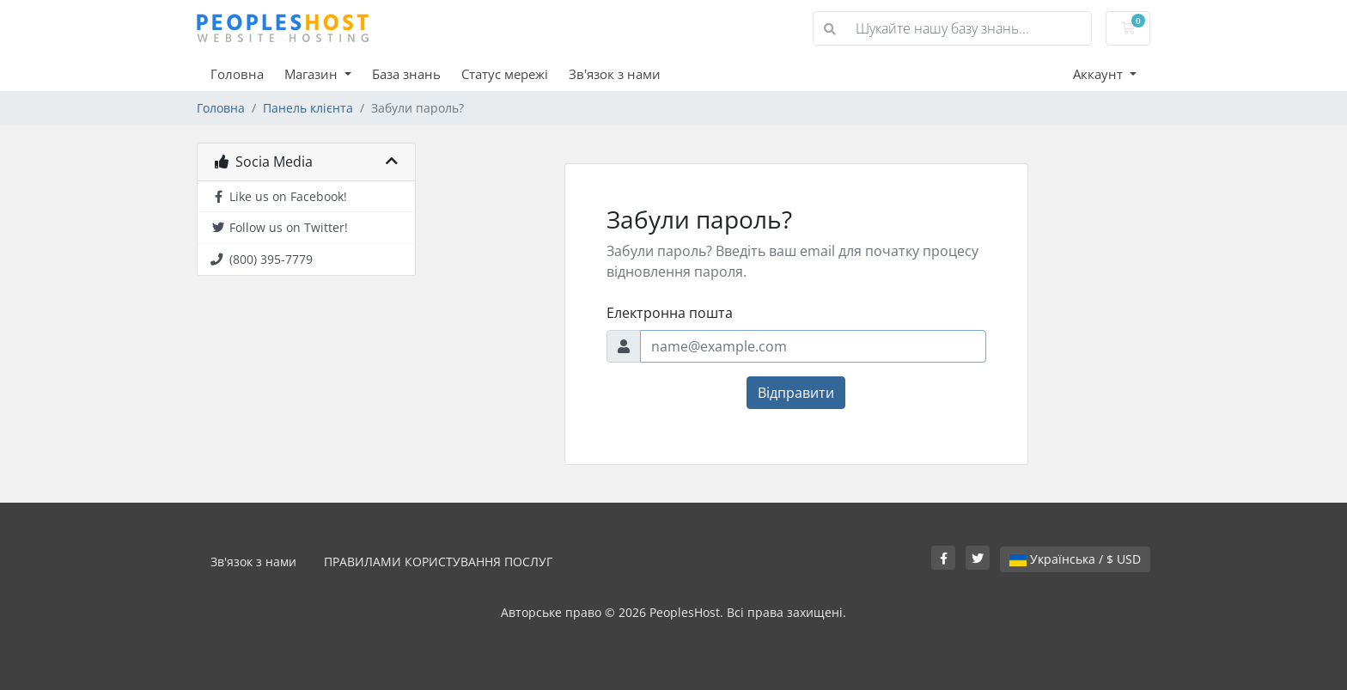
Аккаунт (1099, 73)
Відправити (796, 392)
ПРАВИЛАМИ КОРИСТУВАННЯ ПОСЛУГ (438, 561)
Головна (237, 73)
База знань (406, 73)
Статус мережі (504, 73)
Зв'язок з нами (615, 73)
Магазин (312, 73)
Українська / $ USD (1075, 559)
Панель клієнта (308, 108)
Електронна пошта (669, 312)
